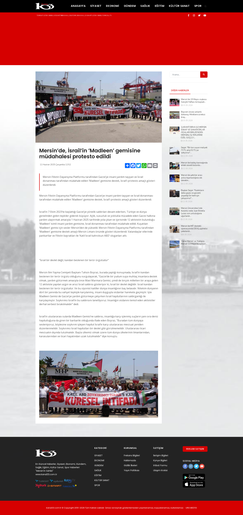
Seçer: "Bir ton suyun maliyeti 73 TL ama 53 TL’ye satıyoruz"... (194, 150)
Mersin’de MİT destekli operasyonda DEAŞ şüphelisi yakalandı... (194, 229)
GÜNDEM (130, 6)
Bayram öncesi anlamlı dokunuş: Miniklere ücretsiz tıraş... (193, 115)
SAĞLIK (145, 6)
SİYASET (95, 6)
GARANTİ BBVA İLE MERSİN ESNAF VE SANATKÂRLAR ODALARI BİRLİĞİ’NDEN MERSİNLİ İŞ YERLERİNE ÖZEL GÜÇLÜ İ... (193, 132)
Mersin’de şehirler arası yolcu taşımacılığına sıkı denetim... (191, 178)
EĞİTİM (159, 6)
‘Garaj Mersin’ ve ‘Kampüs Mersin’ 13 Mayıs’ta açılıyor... (194, 242)
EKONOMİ (112, 6)
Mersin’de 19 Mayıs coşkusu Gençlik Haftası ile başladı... (194, 100)
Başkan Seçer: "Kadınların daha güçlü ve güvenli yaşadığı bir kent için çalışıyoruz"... (192, 194)
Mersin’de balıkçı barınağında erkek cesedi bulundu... (194, 164)
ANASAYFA (78, 6)
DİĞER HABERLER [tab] (180, 90)
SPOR (198, 6)
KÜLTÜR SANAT (179, 6)
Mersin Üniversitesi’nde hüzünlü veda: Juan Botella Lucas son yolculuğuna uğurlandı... (193, 212)
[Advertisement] (121, 42)
